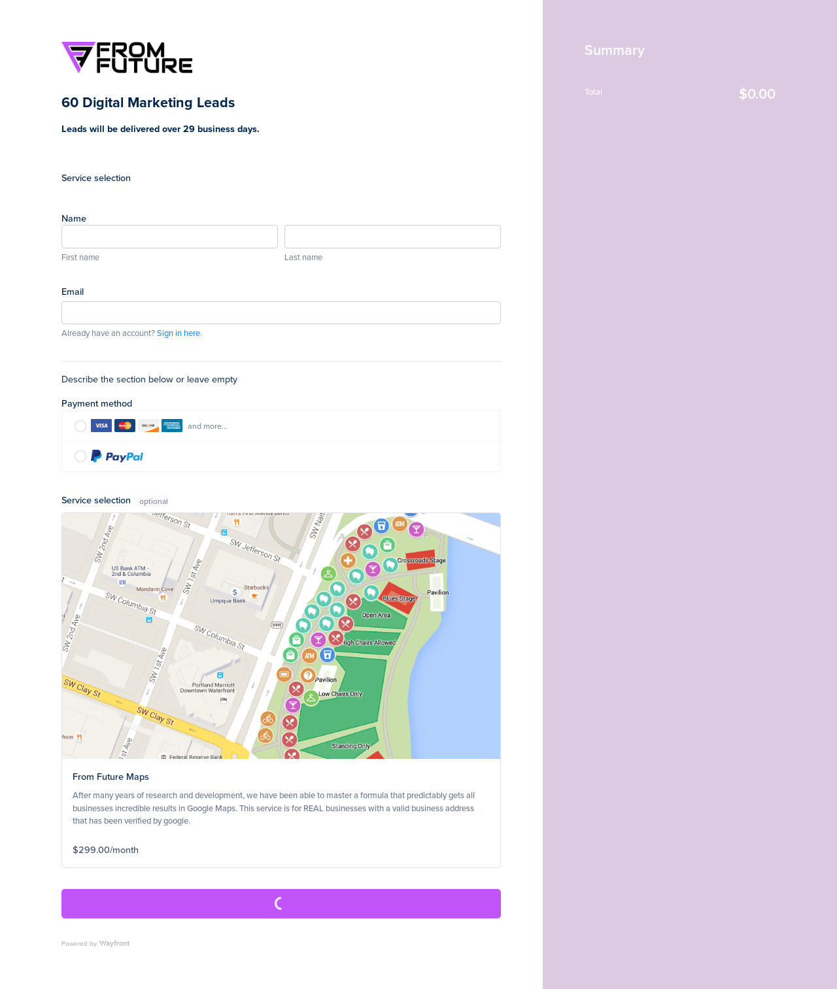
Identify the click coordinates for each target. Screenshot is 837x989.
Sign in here (178, 333)
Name (73, 218)
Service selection (96, 177)
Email (72, 291)
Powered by (95, 943)
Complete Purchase (281, 904)
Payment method (96, 403)
